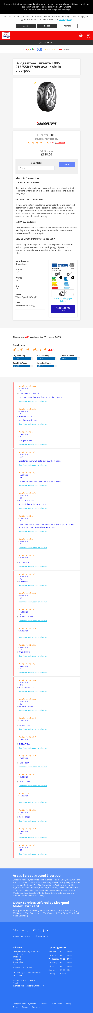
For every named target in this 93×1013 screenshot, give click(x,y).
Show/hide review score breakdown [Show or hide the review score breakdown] (33, 400)
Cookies (25, 1005)
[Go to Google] (33, 929)
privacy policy (65, 19)
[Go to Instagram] (45, 929)
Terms (15, 1005)
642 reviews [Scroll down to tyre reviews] (60, 141)
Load (17, 301)
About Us (43, 1002)
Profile (18, 276)
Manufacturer (22, 260)
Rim (17, 284)
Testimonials (56, 1002)
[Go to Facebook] (28, 929)
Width (18, 268)
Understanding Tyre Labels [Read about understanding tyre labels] (63, 298)
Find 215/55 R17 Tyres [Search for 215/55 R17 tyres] (63, 308)
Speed (18, 293)
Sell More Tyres (41, 935)
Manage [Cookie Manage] (67, 24)
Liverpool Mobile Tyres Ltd (24, 1002)
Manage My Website (22, 935)
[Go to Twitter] (39, 929)
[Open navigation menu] (89, 34)
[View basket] (81, 34)
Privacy (68, 1002)
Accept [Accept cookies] (26, 24)
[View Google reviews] (46, 48)
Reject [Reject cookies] (47, 24)
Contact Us (36, 1005)
